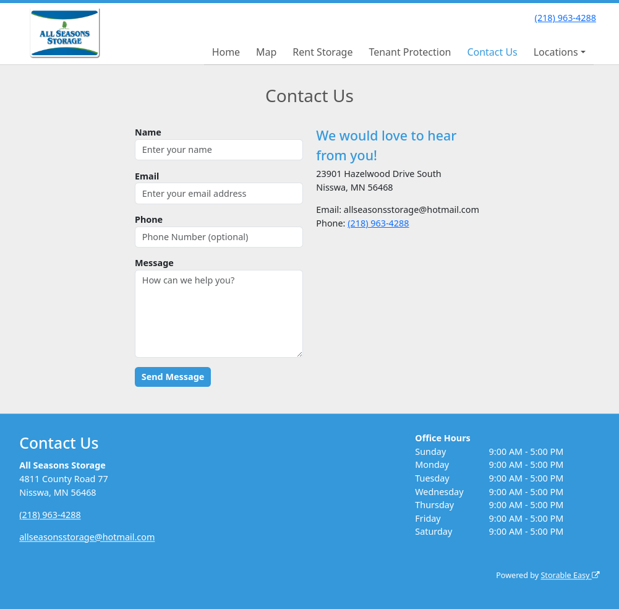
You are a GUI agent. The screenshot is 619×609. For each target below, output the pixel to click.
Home (226, 52)
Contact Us (492, 52)
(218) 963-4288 (565, 18)
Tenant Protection (410, 52)
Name (148, 132)
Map (266, 52)
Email (147, 176)
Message (154, 263)
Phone (149, 219)
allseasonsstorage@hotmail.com (87, 537)
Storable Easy (569, 576)
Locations (556, 52)
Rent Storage (322, 52)
